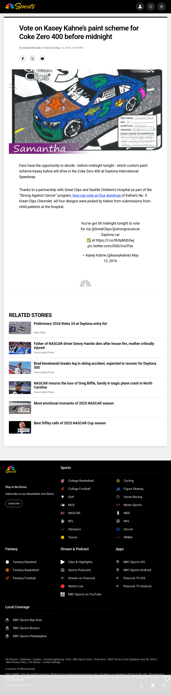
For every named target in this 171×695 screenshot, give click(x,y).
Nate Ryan (40, 332)
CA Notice (34, 662)
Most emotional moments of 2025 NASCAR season (74, 403)
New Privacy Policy (16, 662)
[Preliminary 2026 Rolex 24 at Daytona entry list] (20, 328)
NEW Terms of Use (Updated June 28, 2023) (132, 659)
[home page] (20, 6)
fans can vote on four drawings (97, 195)
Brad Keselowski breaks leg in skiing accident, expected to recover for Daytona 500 (95, 365)
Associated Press (44, 352)
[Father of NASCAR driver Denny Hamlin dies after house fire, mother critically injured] (20, 348)
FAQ (68, 659)
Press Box (100, 659)
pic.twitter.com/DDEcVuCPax (110, 246)
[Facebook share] (22, 58)
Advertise (25, 659)
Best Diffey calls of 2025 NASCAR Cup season (70, 423)
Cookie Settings (51, 662)
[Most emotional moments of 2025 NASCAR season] (20, 407)
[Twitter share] (32, 58)
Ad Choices (11, 659)
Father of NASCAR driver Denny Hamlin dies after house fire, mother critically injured (94, 346)
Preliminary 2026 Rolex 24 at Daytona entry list (70, 324)
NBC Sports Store (82, 659)
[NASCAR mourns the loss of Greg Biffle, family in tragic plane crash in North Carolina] (20, 387)
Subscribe (14, 503)
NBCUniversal (27, 669)
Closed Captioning (54, 659)
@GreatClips (101, 229)
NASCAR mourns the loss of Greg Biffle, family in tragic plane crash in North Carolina (93, 385)
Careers (37, 659)
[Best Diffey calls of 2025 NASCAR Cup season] (20, 427)
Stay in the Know (15, 487)
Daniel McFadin (32, 47)
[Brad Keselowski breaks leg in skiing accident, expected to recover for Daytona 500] (20, 367)
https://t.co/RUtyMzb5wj (115, 240)
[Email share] (42, 58)
